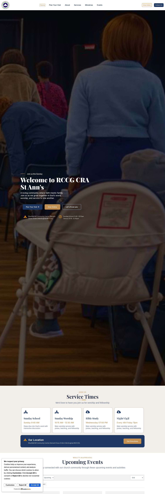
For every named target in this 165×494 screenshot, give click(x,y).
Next (43, 484)
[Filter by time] (48, 478)
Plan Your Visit (55, 5)
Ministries (88, 5)
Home (43, 5)
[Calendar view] (136, 478)
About (67, 5)
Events (99, 5)
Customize (10, 485)
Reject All (22, 485)
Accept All (35, 485)
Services (77, 5)
